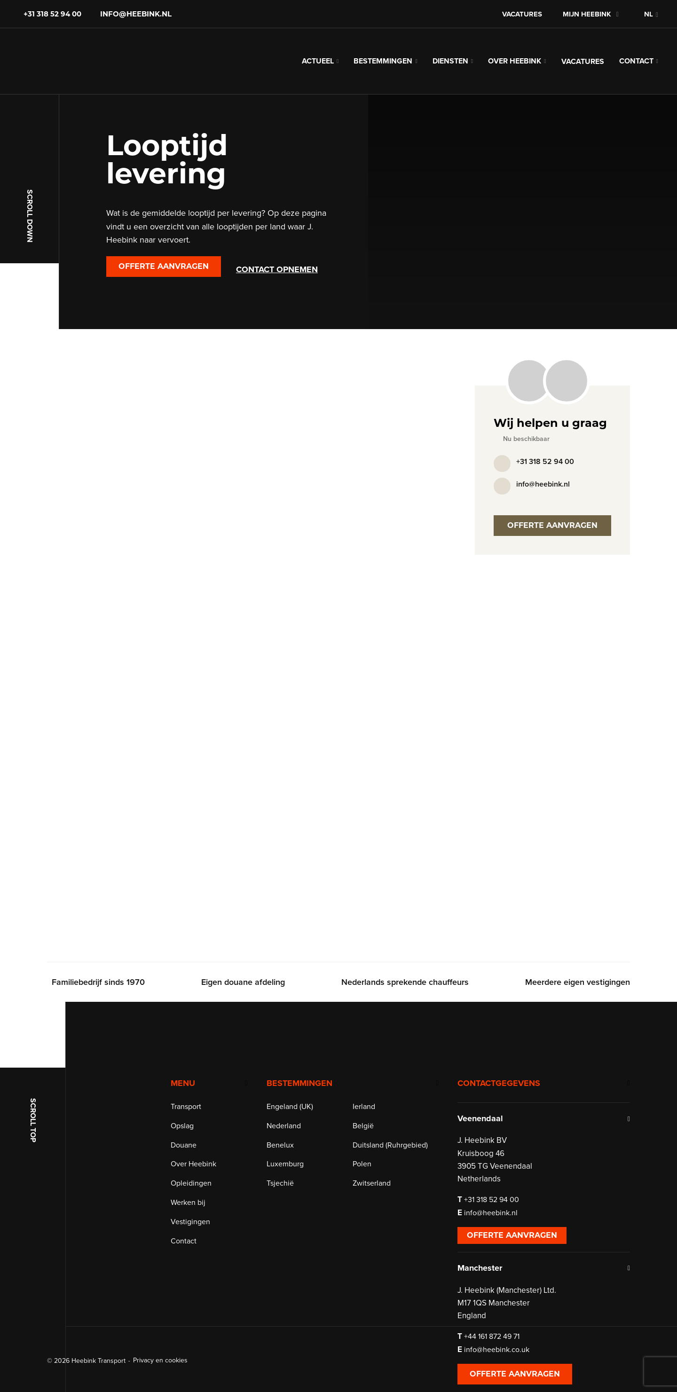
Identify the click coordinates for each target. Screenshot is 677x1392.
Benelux (280, 1145)
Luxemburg (285, 1164)
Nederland (284, 1126)
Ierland (364, 1106)
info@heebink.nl (136, 13)
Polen (362, 1164)
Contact (636, 61)
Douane (184, 1145)
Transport (186, 1106)
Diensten (450, 61)
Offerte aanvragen (163, 266)
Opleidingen (191, 1183)
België (363, 1126)
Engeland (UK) (290, 1106)
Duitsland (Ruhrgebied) (390, 1145)
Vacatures (522, 14)
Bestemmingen (383, 61)
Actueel (318, 61)
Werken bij (188, 1202)
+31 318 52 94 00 (52, 13)
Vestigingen (190, 1222)
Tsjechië (280, 1183)
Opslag (182, 1126)
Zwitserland (372, 1183)
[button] (646, 13)
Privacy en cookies (160, 1360)
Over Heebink (514, 61)
